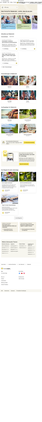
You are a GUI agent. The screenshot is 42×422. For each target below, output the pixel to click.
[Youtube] (22, 273)
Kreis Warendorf (20, 264)
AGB (2, 290)
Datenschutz (6, 290)
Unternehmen (3, 280)
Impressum (13, 290)
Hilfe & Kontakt (21, 278)
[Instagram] (24, 273)
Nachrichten (11, 36)
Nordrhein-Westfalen (11, 264)
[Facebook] (19, 273)
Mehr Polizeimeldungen (6, 67)
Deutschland (3, 264)
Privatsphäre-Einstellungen (21, 290)
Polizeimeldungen (4, 36)
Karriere (2, 278)
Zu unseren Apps (4, 273)
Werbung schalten (4, 282)
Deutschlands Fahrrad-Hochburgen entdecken (7, 230)
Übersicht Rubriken (4, 284)
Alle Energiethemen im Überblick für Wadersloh (27, 230)
